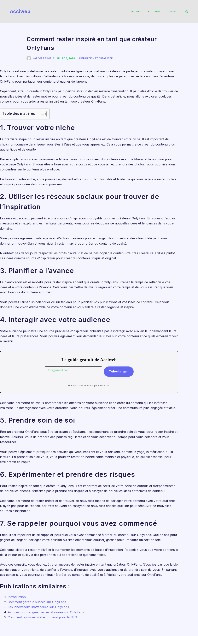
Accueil (136, 11)
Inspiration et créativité (96, 58)
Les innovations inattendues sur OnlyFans (38, 607)
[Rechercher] (186, 11)
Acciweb (20, 11)
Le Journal (154, 11)
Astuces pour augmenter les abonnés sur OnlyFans (46, 612)
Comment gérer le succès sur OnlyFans (37, 602)
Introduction (17, 597)
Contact (173, 11)
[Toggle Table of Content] (41, 114)
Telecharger (118, 371)
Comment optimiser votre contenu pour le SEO (42, 617)
